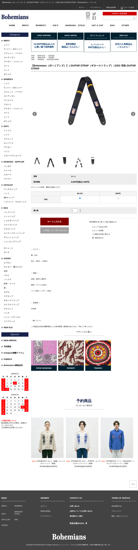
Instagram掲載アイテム (14, 353)
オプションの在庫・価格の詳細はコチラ (45, 187)
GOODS (51, 56)
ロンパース (8, 143)
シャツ (6, 45)
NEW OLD (42, 56)
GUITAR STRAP (53, 59)
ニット (6, 70)
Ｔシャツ (7, 130)
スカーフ (7, 175)
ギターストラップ (11, 300)
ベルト (6, 275)
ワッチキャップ (10, 189)
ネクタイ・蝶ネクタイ (13, 267)
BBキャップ (9, 197)
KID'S (55, 25)
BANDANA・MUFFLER (14, 162)
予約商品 (7, 346)
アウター (7, 147)
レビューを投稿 (97, 230)
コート (6, 66)
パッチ (6, 313)
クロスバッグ (9, 229)
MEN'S (25, 25)
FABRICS (8, 359)
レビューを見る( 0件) (99, 227)
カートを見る (127, 7)
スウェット (8, 139)
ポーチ (6, 252)
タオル (6, 292)
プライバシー (116, 511)
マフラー (7, 179)
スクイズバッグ (10, 225)
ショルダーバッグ (11, 220)
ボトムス (7, 74)
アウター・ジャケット (13, 61)
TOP (32, 56)
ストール (7, 170)
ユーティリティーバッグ (14, 233)
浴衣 (6, 271)
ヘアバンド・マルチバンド (15, 202)
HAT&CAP (8, 185)
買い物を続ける (97, 238)
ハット (6, 193)
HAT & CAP (97, 25)
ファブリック (9, 321)
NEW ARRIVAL (10, 340)
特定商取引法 (116, 506)
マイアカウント (95, 7)
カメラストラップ (11, 304)
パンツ (6, 151)
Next (133, 114)
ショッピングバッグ (12, 241)
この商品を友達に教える (101, 234)
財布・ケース (9, 283)
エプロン (7, 263)
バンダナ (7, 166)
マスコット (8, 309)
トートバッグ (9, 216)
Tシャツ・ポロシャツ (13, 49)
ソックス (7, 279)
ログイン (82, 7)
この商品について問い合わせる (54, 230)
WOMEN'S (41, 25)
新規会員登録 (111, 7)
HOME (12, 25)
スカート (7, 104)
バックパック (9, 212)
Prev (34, 114)
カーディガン (9, 57)
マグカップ (8, 296)
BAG (112, 25)
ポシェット (8, 248)
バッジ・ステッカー (12, 317)
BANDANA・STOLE (75, 25)
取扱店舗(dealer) (77, 523)
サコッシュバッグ (11, 237)
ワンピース (8, 100)
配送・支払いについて (120, 516)
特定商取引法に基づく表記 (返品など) (103, 222)
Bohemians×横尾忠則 (13, 365)
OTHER (125, 25)
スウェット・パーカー (13, 53)
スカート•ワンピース (13, 155)
